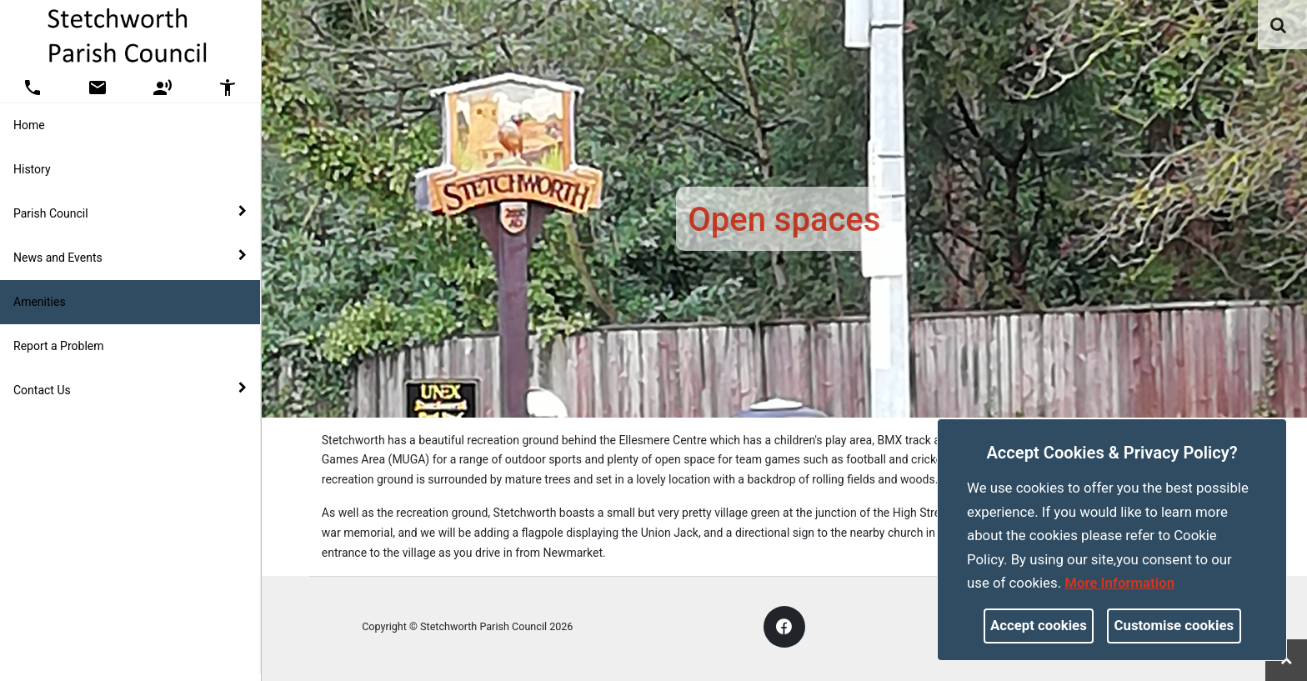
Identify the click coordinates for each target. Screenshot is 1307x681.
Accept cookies (1038, 625)
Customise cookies (1174, 625)
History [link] (32, 169)
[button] (1279, 26)
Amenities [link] (39, 301)
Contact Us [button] (130, 389)
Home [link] (29, 125)
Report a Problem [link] (58, 346)
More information (1119, 582)
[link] (1278, 25)
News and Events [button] (130, 256)
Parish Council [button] (130, 212)
